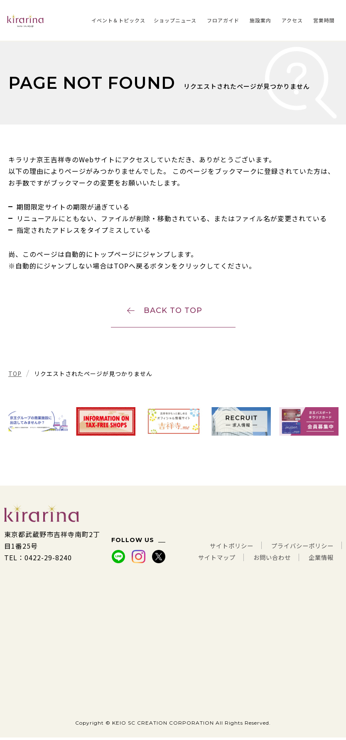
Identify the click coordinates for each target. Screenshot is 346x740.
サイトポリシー (219, 548)
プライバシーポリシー (298, 548)
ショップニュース (175, 20)
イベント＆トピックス (118, 20)
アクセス (292, 20)
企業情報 (319, 560)
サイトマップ (204, 560)
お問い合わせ (265, 560)
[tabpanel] (38, 424)
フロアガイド (223, 20)
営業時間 (324, 20)
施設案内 (260, 20)
